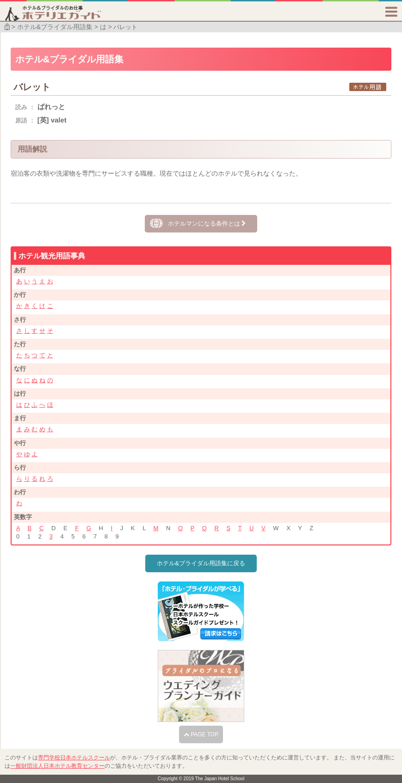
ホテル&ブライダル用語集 (55, 27)
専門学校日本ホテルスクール (74, 757)
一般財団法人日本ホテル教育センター (57, 766)
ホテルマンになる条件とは (207, 223)
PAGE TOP (201, 734)
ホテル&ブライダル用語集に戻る (201, 563)
